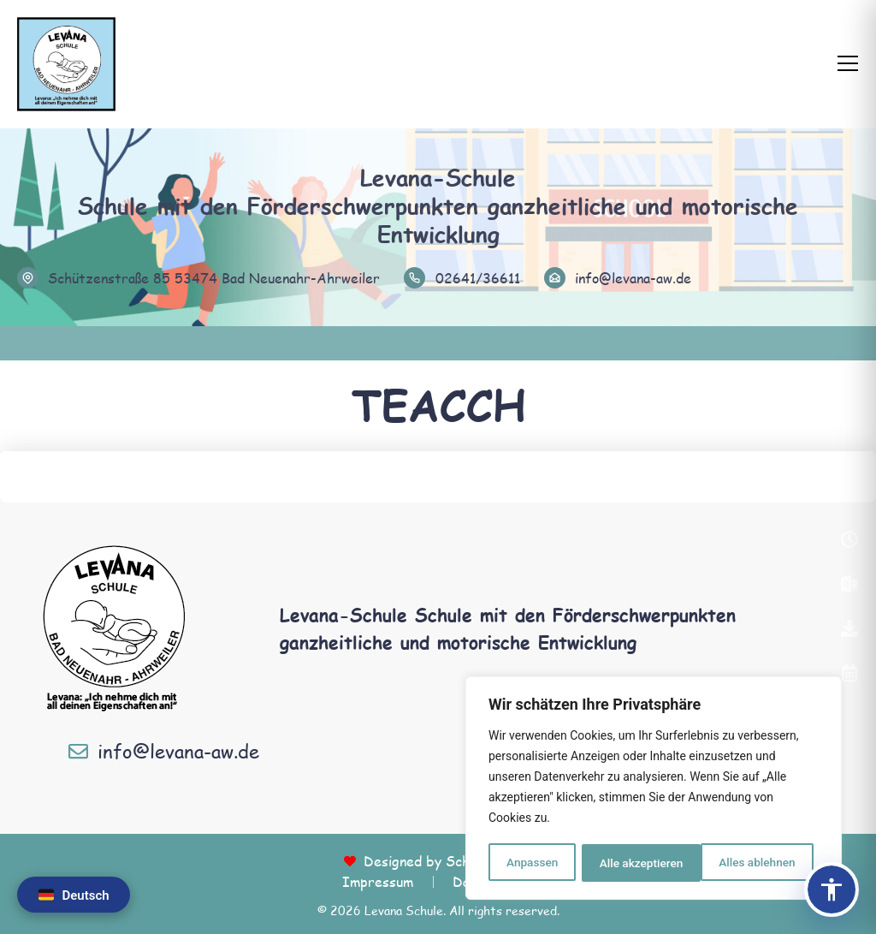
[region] (653, 789)
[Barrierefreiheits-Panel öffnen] (831, 889)
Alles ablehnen (637, 863)
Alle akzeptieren (759, 863)
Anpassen (531, 863)
